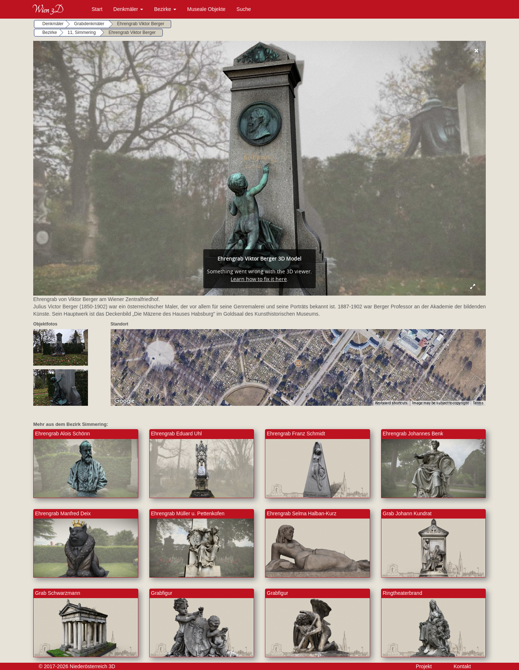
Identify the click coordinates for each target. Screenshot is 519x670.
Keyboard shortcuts (391, 403)
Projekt (424, 666)
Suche (244, 9)
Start (97, 9)
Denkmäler (128, 9)
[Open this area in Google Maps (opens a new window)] (124, 401)
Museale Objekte (206, 9)
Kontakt (462, 666)
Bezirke (165, 9)
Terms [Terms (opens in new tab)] (478, 403)
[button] (298, 363)
